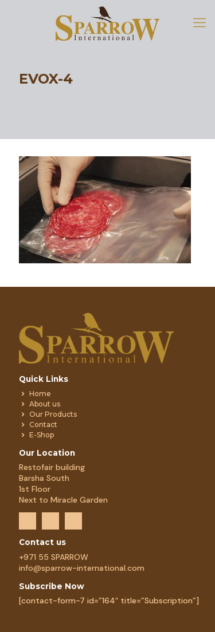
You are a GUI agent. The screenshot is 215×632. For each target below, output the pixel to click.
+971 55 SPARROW (53, 557)
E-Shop (41, 434)
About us (44, 404)
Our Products (53, 414)
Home (40, 393)
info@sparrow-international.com (81, 568)
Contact (43, 424)
